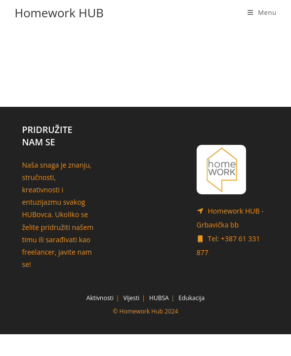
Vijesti (131, 319)
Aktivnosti (100, 319)
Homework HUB (58, 12)
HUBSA (159, 319)
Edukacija (191, 319)
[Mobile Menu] (262, 12)
